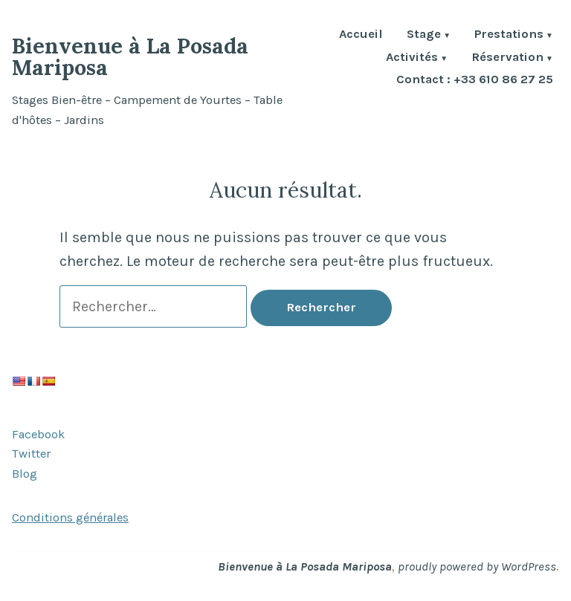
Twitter (31, 453)
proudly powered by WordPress (477, 566)
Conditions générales (70, 517)
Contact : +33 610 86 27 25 (474, 80)
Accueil (361, 35)
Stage (424, 35)
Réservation (507, 58)
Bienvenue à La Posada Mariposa (130, 56)
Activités (412, 58)
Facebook (38, 434)
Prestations (508, 35)
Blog (24, 474)
